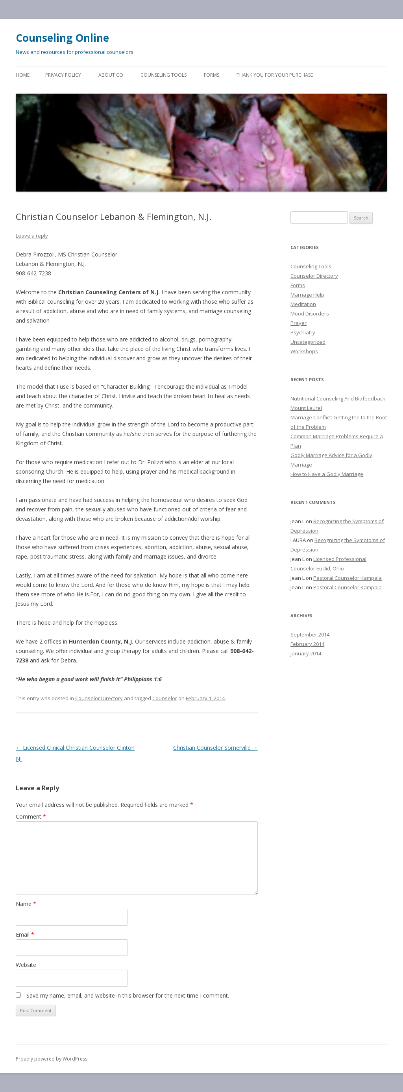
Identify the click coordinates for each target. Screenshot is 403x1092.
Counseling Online (62, 38)
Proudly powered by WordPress (51, 1058)
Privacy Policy (63, 75)
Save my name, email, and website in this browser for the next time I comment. (127, 995)
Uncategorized (307, 341)
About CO (110, 75)
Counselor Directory (99, 698)
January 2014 (305, 653)
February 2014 (307, 643)
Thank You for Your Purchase (275, 75)
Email (25, 934)
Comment (31, 816)
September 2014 (309, 634)
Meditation (303, 304)
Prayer (298, 322)
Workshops (304, 351)
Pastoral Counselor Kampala (347, 577)
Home (23, 75)
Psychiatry (302, 332)
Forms (211, 75)
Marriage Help (307, 294)
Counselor (164, 698)
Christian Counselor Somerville (215, 747)
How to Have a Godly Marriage (326, 474)
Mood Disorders (309, 313)
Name (26, 904)
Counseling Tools (163, 75)
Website (26, 964)
